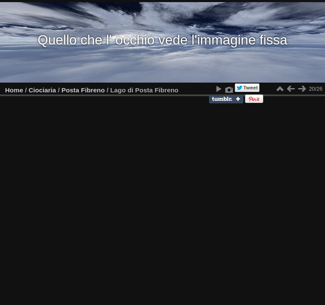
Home (14, 90)
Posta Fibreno (83, 90)
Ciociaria (42, 90)
